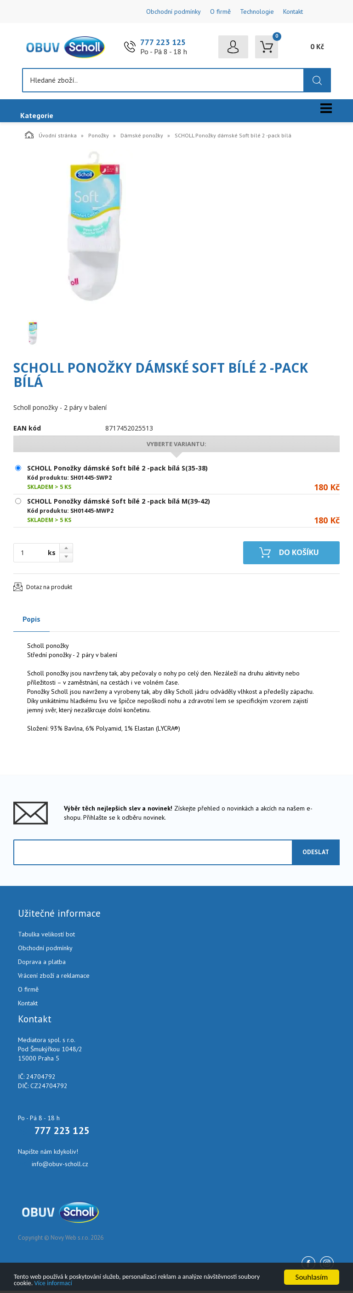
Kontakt (293, 11)
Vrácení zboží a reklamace (54, 978)
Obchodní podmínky (173, 11)
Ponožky (98, 137)
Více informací (129, 1282)
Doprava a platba (42, 964)
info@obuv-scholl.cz (60, 1166)
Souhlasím (312, 1274)
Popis (31, 621)
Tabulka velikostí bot (46, 936)
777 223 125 (163, 43)
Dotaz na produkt (49, 589)
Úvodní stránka (51, 137)
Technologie (257, 11)
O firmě (220, 11)
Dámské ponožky (141, 137)
